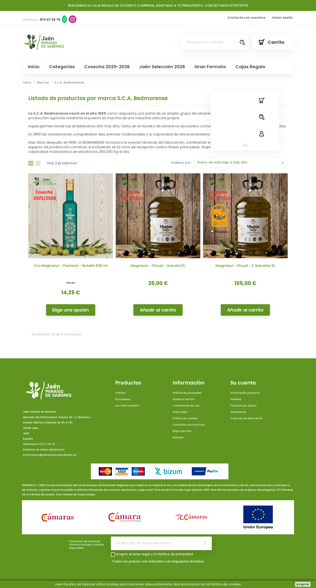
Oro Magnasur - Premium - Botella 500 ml (71, 265)
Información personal (244, 393)
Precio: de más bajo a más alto (241, 162)
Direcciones (238, 412)
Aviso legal (180, 412)
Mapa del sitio (182, 431)
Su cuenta (243, 383)
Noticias (178, 437)
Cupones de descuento (246, 418)
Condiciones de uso (186, 405)
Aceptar (302, 584)
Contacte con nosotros (247, 17)
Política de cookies (185, 418)
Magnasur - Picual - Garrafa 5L (158, 265)
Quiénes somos (183, 399)
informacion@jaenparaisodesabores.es (50, 455)
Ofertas (120, 393)
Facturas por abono (243, 405)
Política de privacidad (187, 393)
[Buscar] (215, 42)
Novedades (123, 399)
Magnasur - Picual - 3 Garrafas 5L (245, 265)
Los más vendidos (127, 405)
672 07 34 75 (46, 444)
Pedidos (235, 399)
